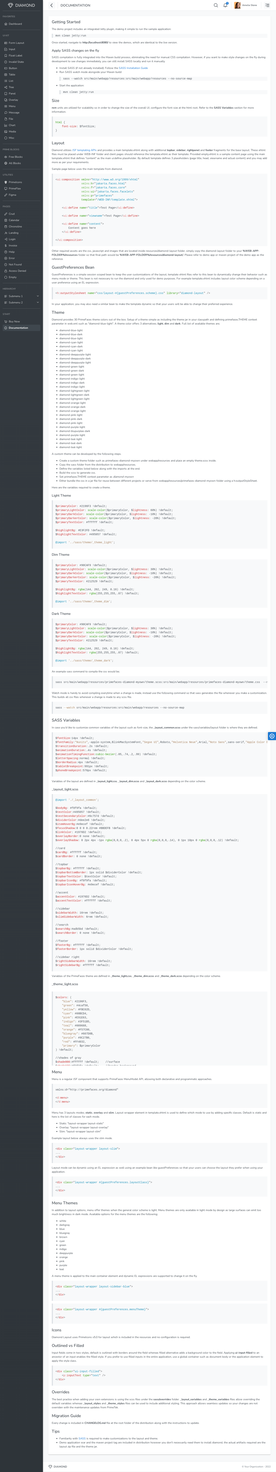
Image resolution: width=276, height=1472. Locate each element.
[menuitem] (21, 20)
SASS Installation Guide (133, 68)
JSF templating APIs (84, 150)
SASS (82, 1438)
